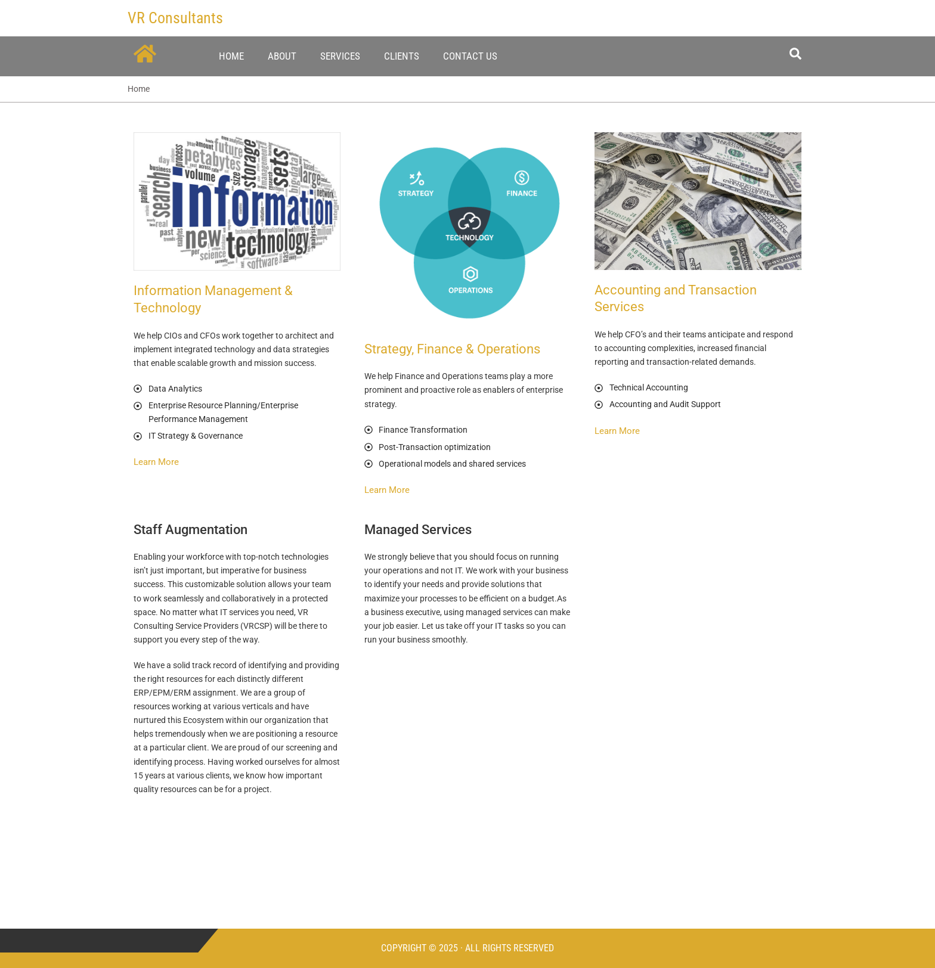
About (282, 56)
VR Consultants (175, 18)
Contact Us (470, 56)
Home (231, 56)
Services (340, 56)
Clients (401, 56)
